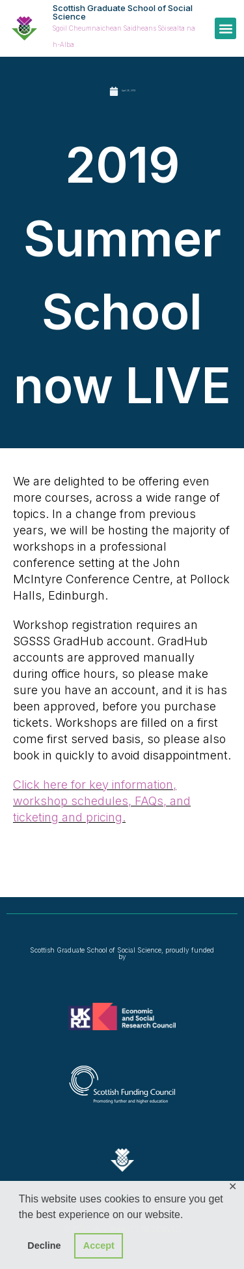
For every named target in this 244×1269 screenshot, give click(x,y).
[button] (225, 28)
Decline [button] (44, 1245)
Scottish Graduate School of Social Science (123, 12)
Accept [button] (99, 1245)
